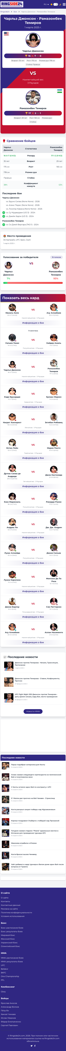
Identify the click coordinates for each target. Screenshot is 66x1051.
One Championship (10, 976)
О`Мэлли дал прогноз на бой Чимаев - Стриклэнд (33, 798)
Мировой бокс (8, 935)
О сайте (4, 898)
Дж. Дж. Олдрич (54, 527)
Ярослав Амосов (9, 1003)
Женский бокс (8, 939)
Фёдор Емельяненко (11, 1022)
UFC (3, 965)
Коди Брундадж (12, 397)
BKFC (3, 973)
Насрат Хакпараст (12, 422)
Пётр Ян (5, 1010)
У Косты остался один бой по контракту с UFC (31, 787)
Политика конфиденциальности (16, 912)
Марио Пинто (53, 448)
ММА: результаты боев (12, 961)
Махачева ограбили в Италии (24, 843)
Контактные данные (10, 905)
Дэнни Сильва (54, 553)
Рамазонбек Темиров (33, 108)
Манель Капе (12, 313)
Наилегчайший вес (33, 79)
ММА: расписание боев (12, 958)
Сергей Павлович (9, 1025)
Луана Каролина (12, 580)
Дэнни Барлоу (12, 607)
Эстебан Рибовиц (54, 422)
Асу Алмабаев (54, 313)
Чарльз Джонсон (33, 51)
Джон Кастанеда (53, 475)
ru (45, 4)
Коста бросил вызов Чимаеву (24, 854)
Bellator (4, 969)
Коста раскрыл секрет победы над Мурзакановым (33, 809)
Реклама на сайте (9, 909)
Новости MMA (33, 711)
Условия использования (13, 916)
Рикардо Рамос (53, 502)
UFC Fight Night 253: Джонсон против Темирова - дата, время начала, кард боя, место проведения (36, 695)
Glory (3, 992)
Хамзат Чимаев (8, 1014)
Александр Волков (10, 1007)
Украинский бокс (9, 943)
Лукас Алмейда (12, 553)
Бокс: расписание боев (12, 928)
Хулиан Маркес (53, 397)
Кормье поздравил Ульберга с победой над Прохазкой (35, 821)
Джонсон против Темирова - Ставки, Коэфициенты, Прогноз (37, 679)
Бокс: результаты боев (12, 931)
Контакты (5, 901)
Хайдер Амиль (53, 343)
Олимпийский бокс (10, 946)
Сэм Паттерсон (53, 607)
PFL (2, 980)
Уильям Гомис (12, 343)
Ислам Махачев (8, 1018)
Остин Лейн (12, 448)
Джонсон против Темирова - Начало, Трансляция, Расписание (36, 664)
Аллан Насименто (54, 632)
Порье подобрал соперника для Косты (28, 765)
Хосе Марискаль (12, 502)
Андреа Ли (12, 527)
